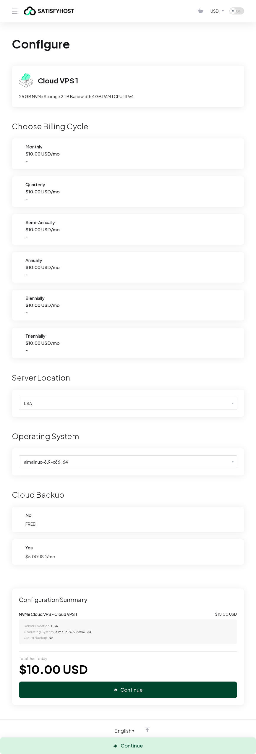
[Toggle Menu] (14, 11)
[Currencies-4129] (217, 11)
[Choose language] (120, 730)
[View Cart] (202, 11)
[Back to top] (147, 729)
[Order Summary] (131, 627)
